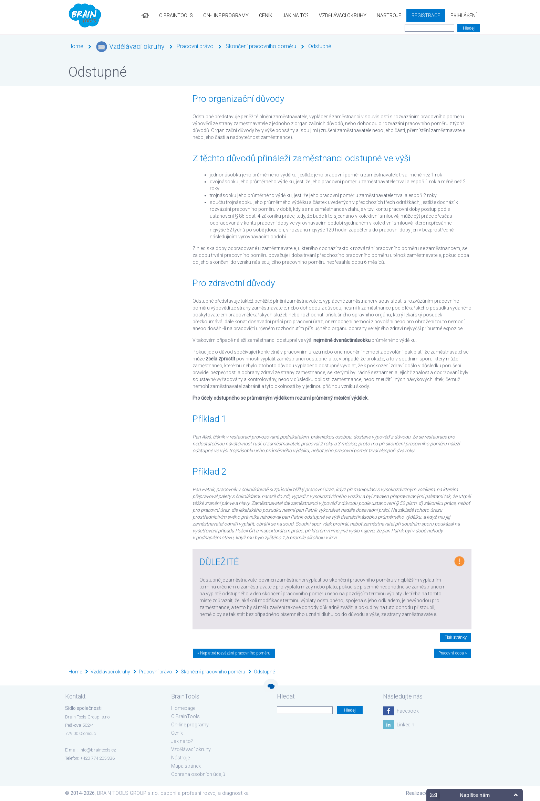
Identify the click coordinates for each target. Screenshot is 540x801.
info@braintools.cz (98, 750)
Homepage (183, 708)
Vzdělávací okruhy (342, 15)
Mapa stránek (186, 766)
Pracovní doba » (452, 653)
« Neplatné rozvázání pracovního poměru (233, 653)
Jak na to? (296, 15)
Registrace (426, 15)
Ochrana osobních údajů (198, 774)
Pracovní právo (195, 46)
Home (76, 46)
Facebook (408, 711)
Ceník (265, 15)
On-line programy (226, 15)
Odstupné (319, 46)
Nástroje (389, 15)
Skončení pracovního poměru (261, 46)
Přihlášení (463, 15)
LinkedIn (405, 724)
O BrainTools (176, 15)
